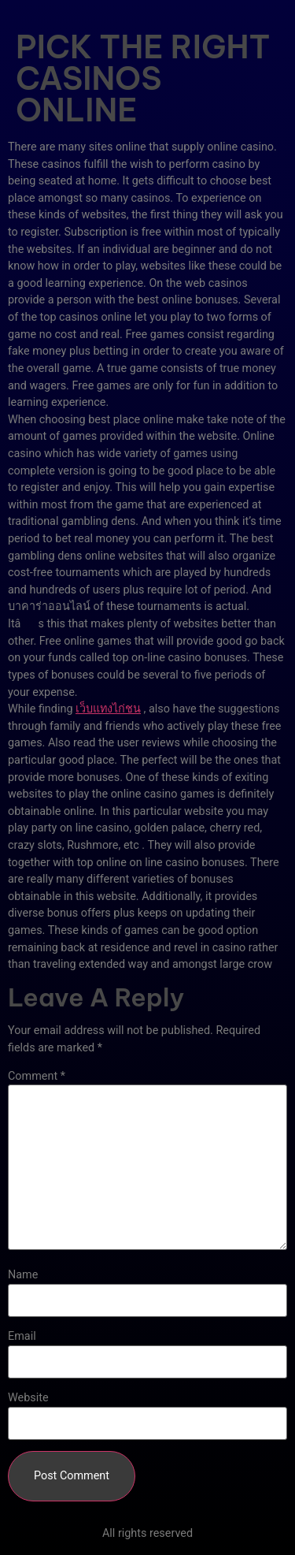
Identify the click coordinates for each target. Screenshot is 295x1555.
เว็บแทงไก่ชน (108, 709)
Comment (36, 1076)
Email (22, 1336)
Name (23, 1275)
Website (28, 1398)
